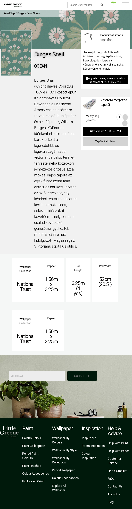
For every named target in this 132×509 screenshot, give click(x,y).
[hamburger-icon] (125, 4)
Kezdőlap (9, 13)
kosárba (105, 131)
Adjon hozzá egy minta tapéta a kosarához (105, 80)
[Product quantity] (119, 117)
